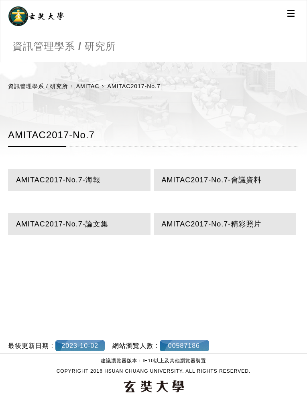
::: (3, 66)
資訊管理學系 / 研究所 (38, 86)
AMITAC (88, 86)
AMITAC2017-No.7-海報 (58, 180)
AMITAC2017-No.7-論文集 (62, 224)
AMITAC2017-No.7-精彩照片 (212, 224)
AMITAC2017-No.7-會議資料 (212, 180)
